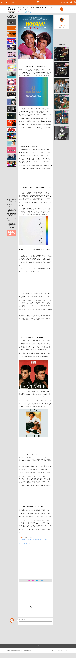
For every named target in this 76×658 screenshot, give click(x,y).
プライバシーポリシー (64, 650)
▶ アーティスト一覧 (12, 28)
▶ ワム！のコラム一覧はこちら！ (25, 543)
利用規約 (58, 650)
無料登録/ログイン (64, 2)
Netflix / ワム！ (36, 609)
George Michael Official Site (35, 606)
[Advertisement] (11, 182)
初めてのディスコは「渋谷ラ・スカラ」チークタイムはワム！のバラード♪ (34, 539)
